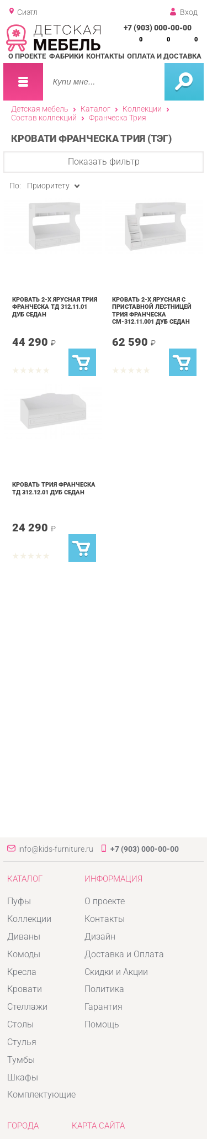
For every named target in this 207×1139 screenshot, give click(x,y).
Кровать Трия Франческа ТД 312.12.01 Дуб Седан (53, 488)
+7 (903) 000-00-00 (158, 27)
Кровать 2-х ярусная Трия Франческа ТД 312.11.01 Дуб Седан (54, 307)
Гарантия (103, 1006)
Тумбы (21, 1059)
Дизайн (99, 936)
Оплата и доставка (164, 56)
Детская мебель (39, 108)
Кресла (21, 972)
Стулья (21, 1042)
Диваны (23, 936)
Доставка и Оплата (124, 954)
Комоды (23, 954)
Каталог (95, 108)
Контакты (105, 56)
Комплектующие (41, 1094)
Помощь (101, 1024)
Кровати (24, 989)
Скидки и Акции (116, 972)
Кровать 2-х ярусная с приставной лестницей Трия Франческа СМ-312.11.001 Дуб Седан (152, 311)
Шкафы (22, 1077)
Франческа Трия (117, 117)
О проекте (27, 56)
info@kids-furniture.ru (55, 849)
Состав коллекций (44, 117)
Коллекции (142, 108)
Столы (20, 1024)
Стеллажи (27, 1006)
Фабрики (66, 56)
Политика (104, 989)
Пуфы (19, 901)
